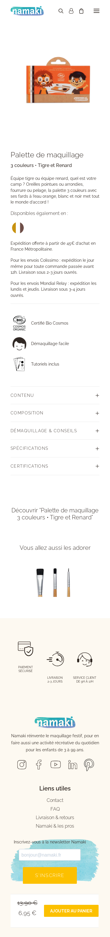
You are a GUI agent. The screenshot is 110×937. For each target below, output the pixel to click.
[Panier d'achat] (78, 10)
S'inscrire (50, 875)
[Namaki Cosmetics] (27, 11)
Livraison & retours (55, 817)
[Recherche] (58, 10)
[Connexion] (68, 10)
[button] (96, 11)
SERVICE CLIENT (84, 677)
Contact (55, 800)
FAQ (55, 809)
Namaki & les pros (55, 826)
